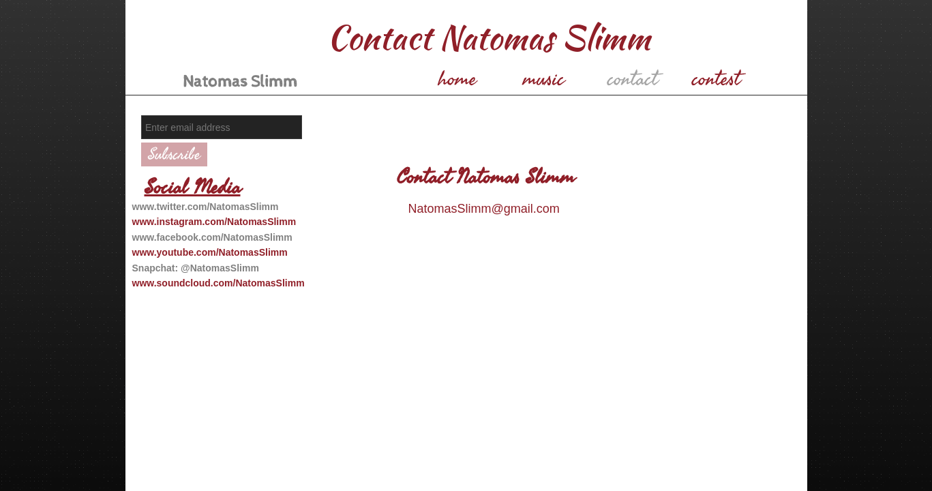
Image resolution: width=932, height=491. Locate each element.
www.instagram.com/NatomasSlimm (214, 221)
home (457, 79)
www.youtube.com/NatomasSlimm (210, 252)
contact (632, 79)
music (544, 79)
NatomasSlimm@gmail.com (484, 208)
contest (716, 79)
